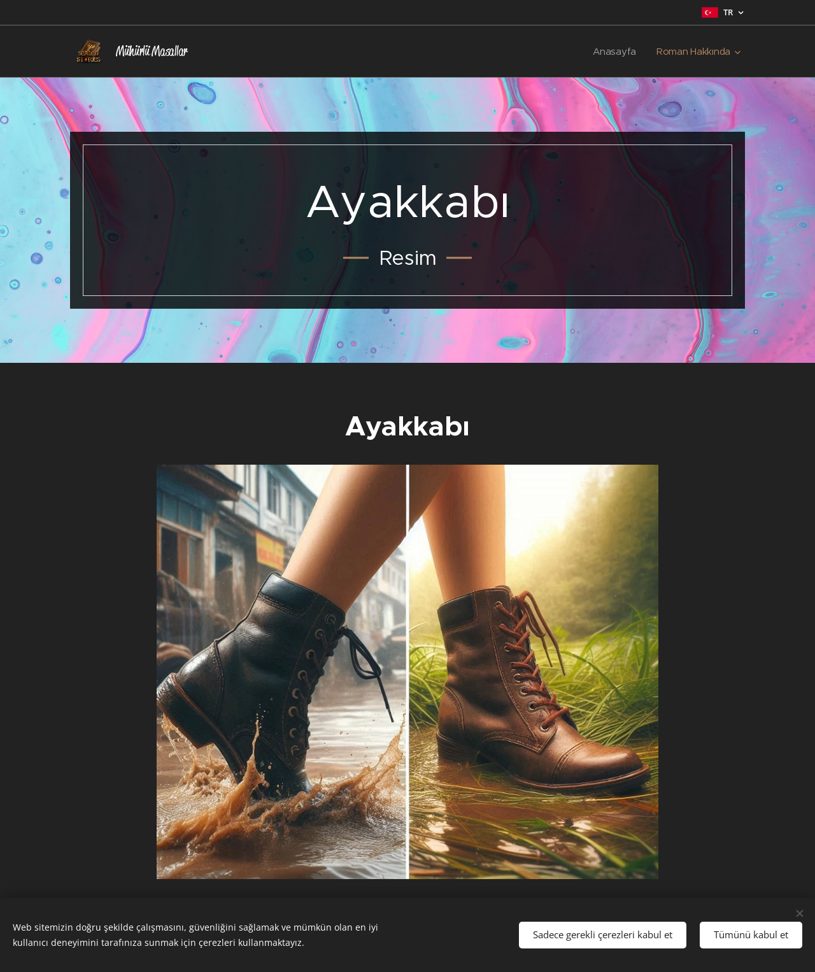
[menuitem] (615, 51)
